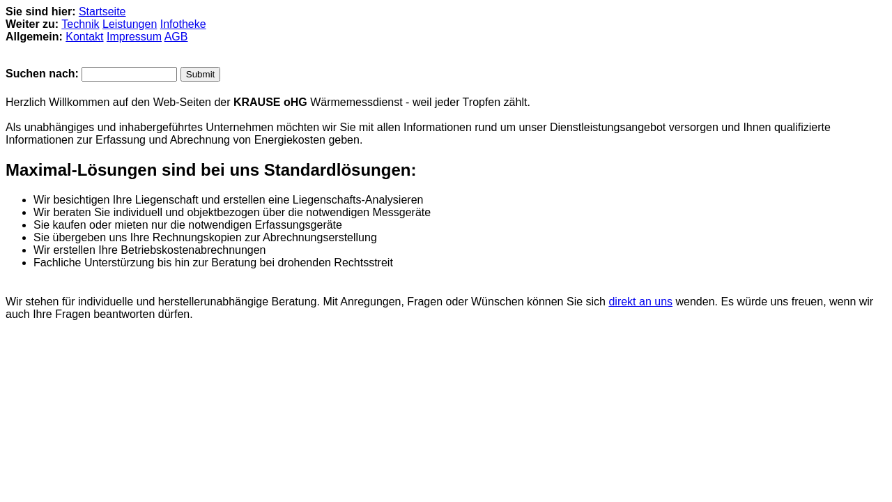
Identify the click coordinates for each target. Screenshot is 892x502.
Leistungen (129, 24)
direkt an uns (640, 301)
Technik (80, 24)
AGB (176, 37)
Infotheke (183, 24)
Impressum (134, 37)
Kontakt (84, 37)
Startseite (102, 11)
